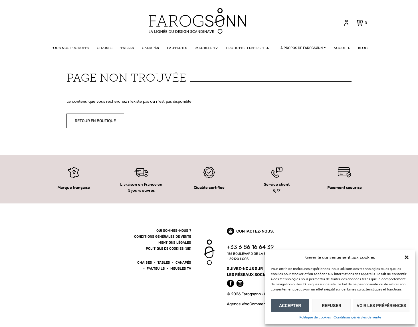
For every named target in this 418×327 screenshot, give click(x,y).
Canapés (150, 48)
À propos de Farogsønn (301, 48)
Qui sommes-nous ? (173, 231)
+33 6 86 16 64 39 (250, 247)
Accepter (290, 305)
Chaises (104, 48)
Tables (127, 48)
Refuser (331, 305)
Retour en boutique (95, 120)
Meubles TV (206, 48)
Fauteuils (177, 48)
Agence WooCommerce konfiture (256, 304)
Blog (362, 48)
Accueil (342, 48)
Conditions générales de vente (357, 317)
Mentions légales (174, 243)
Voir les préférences (381, 305)
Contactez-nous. (250, 231)
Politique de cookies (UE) (168, 249)
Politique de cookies (315, 317)
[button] (406, 257)
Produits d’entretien (248, 48)
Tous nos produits (70, 48)
